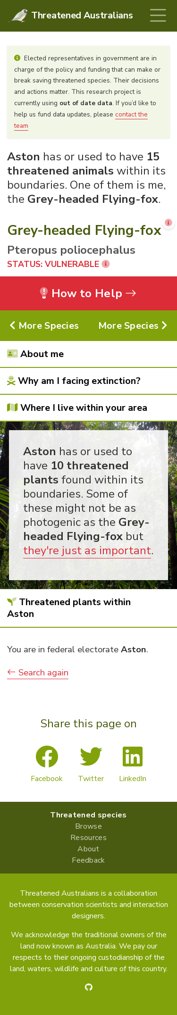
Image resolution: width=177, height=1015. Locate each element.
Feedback (88, 860)
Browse (88, 826)
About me (35, 354)
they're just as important (87, 550)
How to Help (88, 293)
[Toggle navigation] (157, 16)
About (88, 849)
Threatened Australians (82, 15)
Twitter (91, 764)
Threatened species (88, 815)
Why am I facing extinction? (74, 380)
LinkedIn (132, 764)
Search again (37, 672)
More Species (44, 325)
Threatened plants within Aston (69, 608)
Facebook (47, 764)
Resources (88, 837)
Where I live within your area (77, 407)
